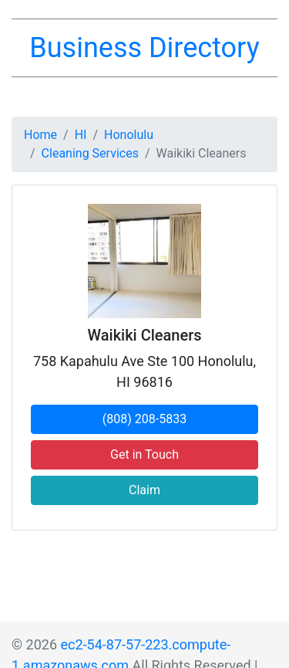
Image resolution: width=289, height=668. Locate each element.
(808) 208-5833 (144, 419)
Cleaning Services (90, 153)
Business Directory (144, 48)
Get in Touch (144, 454)
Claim (144, 490)
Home (40, 134)
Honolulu (128, 134)
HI (81, 134)
